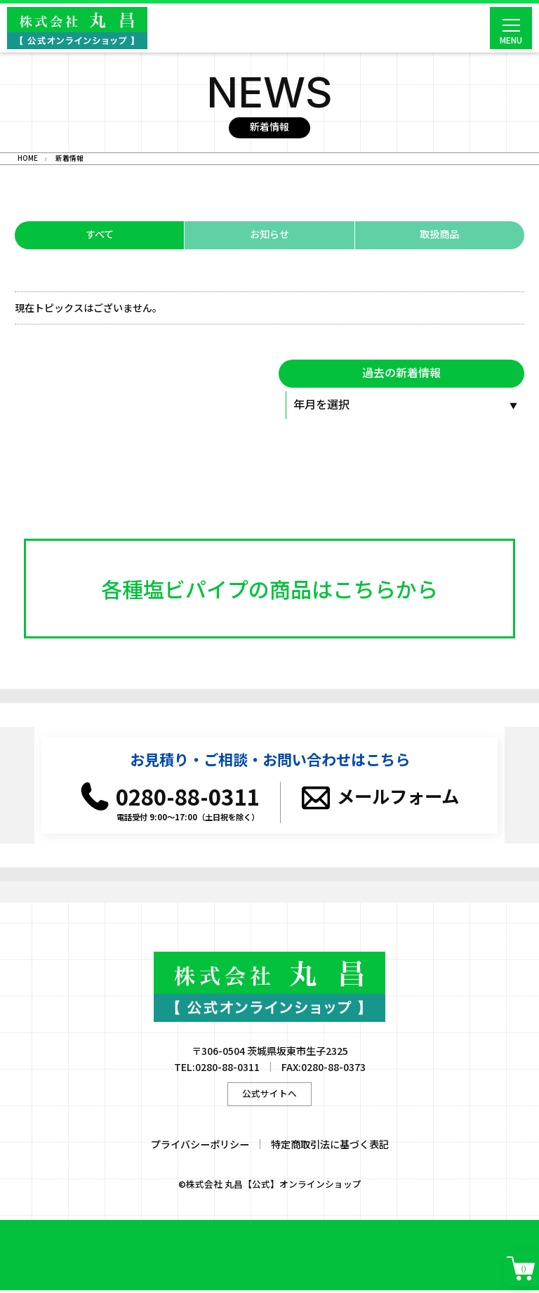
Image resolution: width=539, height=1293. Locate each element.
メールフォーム (398, 799)
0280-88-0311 (187, 799)
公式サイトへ (269, 1096)
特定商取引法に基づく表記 (330, 1147)
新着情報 (69, 158)
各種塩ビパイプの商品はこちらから (269, 590)
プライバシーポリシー (200, 1147)
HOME (28, 158)
